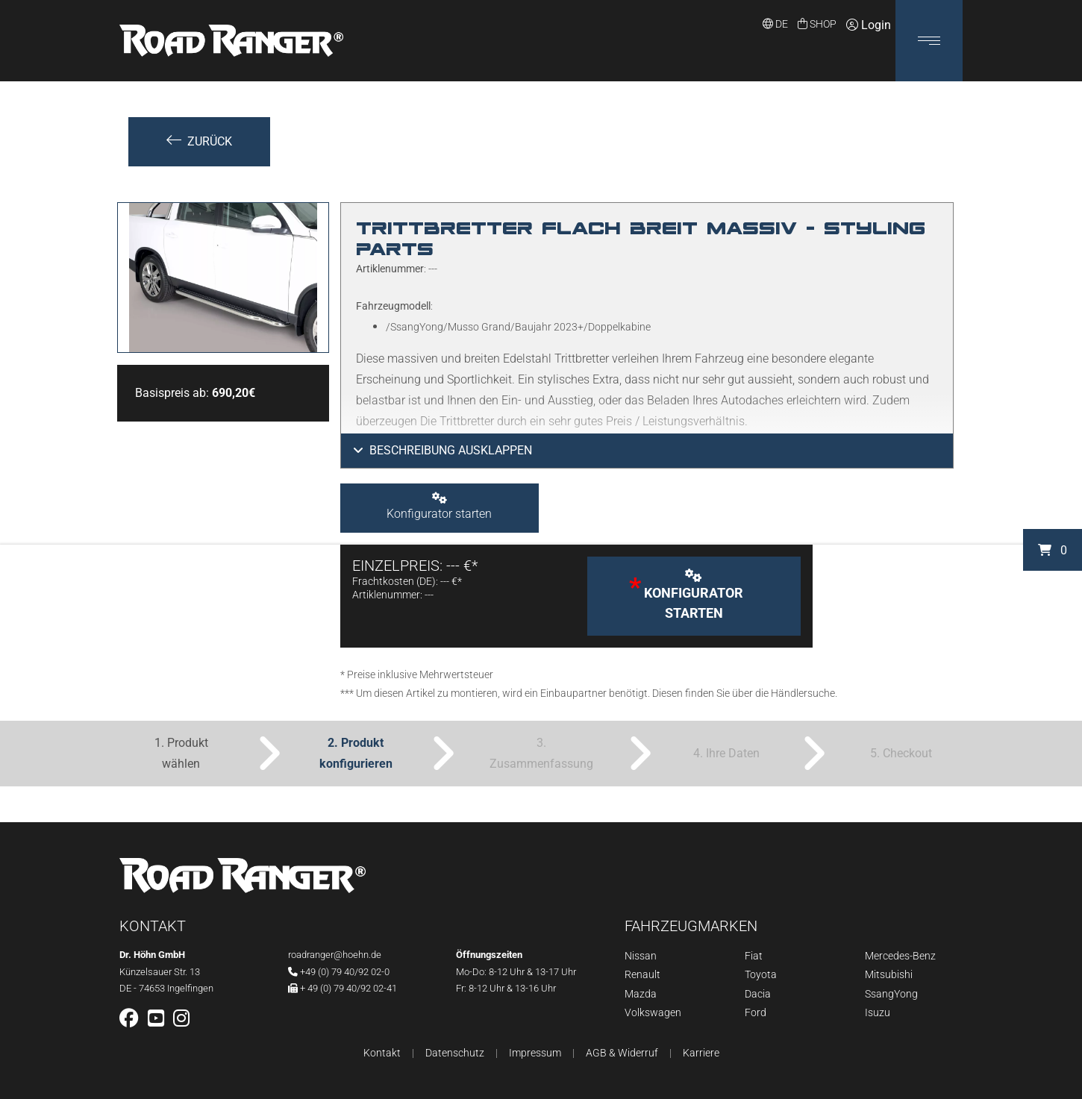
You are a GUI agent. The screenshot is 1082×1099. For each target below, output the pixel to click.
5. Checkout (901, 753)
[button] (929, 40)
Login (850, 40)
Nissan (641, 956)
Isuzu (877, 1012)
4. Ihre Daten (726, 753)
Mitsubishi (889, 974)
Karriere (701, 1053)
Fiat (754, 956)
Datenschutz (454, 1053)
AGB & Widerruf (622, 1053)
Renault (642, 974)
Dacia (758, 994)
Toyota (761, 974)
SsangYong (891, 994)
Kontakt (382, 1053)
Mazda (641, 994)
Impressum (535, 1053)
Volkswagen (653, 1012)
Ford (755, 1012)
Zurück (199, 140)
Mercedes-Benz (900, 956)
